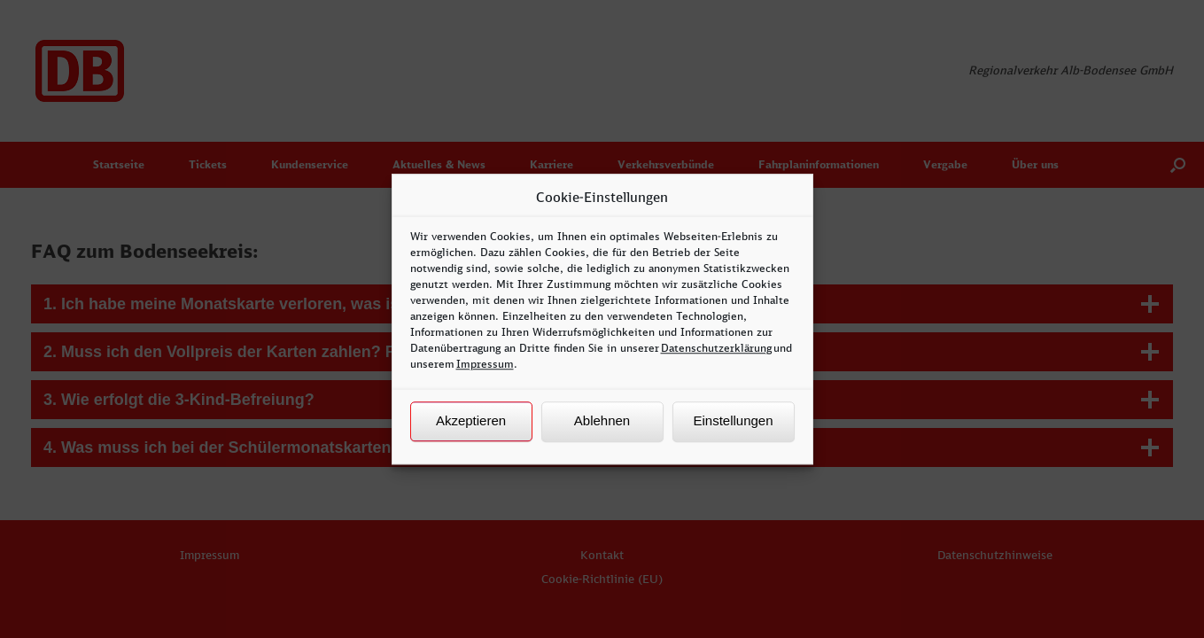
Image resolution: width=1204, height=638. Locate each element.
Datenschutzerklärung (716, 347)
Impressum (485, 363)
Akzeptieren (471, 420)
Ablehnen (602, 420)
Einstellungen (733, 420)
